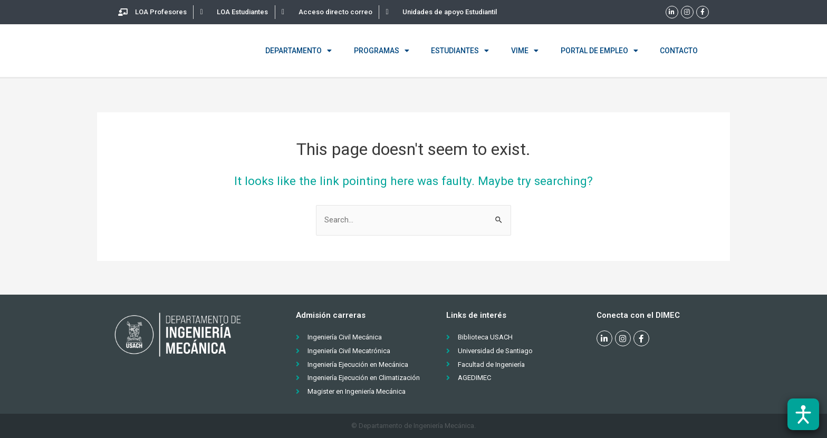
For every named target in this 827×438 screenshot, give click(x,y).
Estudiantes (460, 51)
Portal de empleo (599, 51)
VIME (524, 51)
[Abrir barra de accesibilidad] (803, 414)
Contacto (679, 50)
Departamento (298, 51)
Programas (381, 51)
